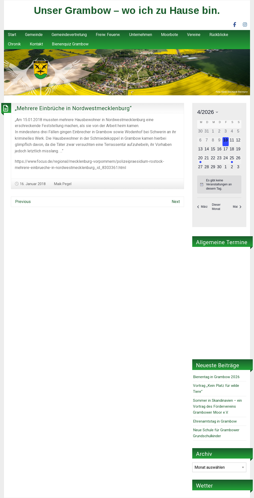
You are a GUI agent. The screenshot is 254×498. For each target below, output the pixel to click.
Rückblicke (218, 34)
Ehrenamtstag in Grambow (215, 421)
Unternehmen (140, 34)
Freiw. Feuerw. (108, 34)
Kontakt (36, 44)
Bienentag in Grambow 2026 (216, 377)
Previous (23, 201)
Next (176, 201)
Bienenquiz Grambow (70, 44)
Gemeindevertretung (69, 34)
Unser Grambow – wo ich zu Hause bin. (127, 10)
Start (12, 34)
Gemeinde (34, 34)
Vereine (193, 34)
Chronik (14, 44)
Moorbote (169, 34)
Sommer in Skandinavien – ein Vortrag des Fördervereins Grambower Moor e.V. (217, 406)
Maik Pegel (62, 184)
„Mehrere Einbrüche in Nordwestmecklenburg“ (73, 108)
